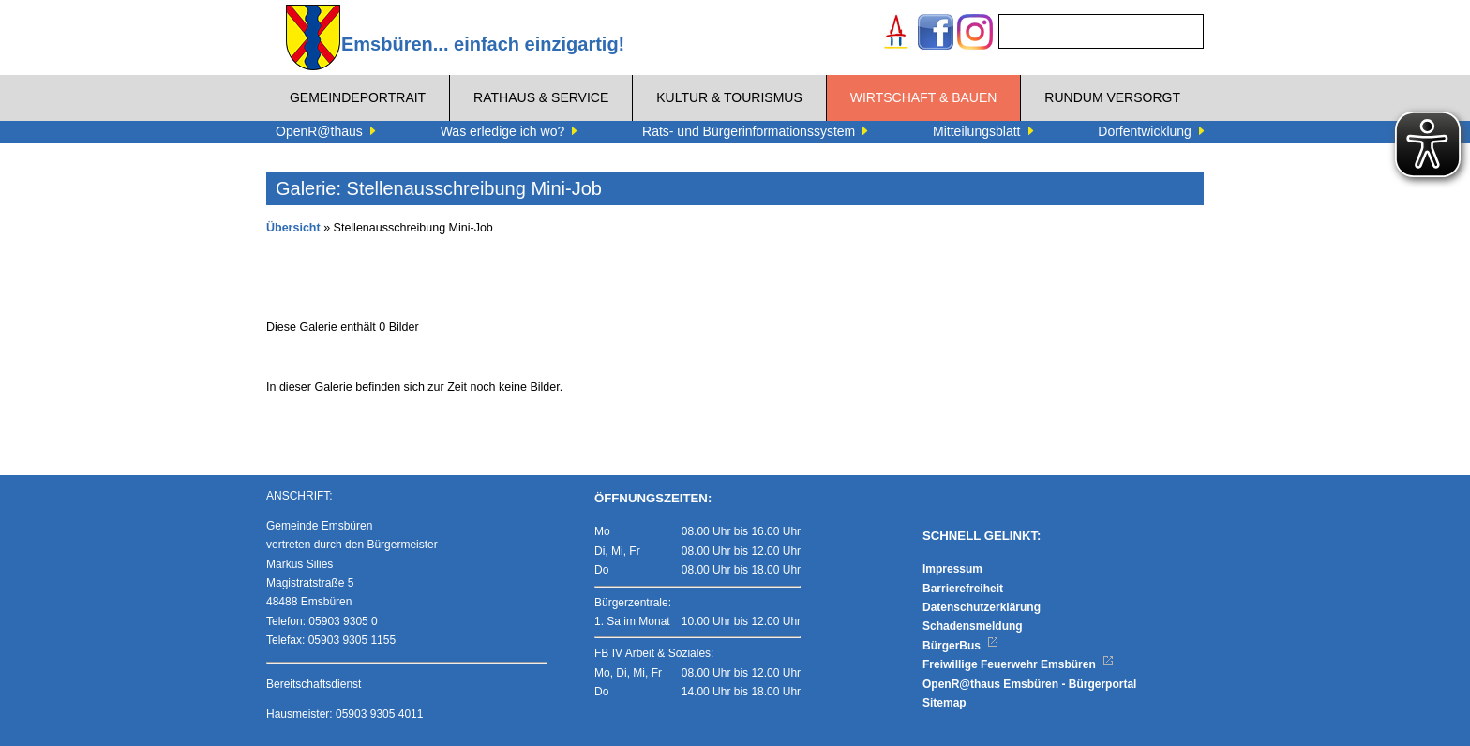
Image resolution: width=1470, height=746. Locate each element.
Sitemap (944, 702)
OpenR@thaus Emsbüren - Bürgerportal (1029, 684)
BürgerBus (960, 645)
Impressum (952, 568)
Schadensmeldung (972, 626)
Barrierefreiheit (962, 588)
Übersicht (293, 227)
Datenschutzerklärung (981, 607)
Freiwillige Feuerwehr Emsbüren (1018, 664)
